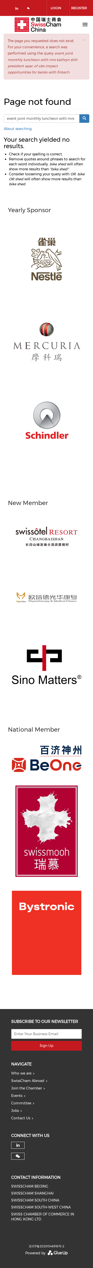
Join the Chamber (26, 1088)
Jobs (15, 1110)
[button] (84, 40)
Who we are (21, 1073)
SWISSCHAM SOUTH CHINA (35, 1200)
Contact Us (20, 1118)
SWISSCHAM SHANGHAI (32, 1193)
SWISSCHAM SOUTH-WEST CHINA (41, 1207)
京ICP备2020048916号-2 (46, 1246)
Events (16, 1095)
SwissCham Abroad (27, 1080)
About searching (18, 129)
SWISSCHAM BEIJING (29, 1186)
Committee (21, 1103)
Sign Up (46, 1045)
